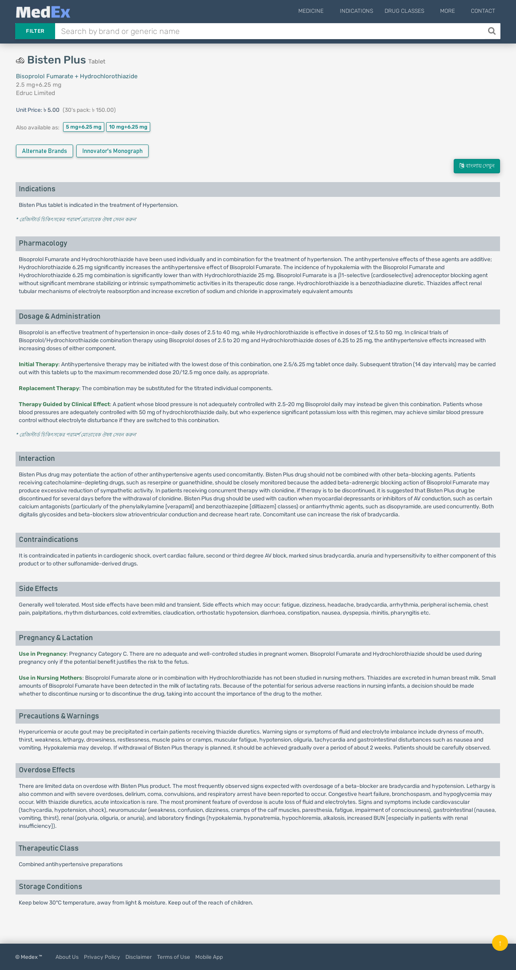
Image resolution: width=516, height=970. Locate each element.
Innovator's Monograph (112, 151)
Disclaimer (138, 957)
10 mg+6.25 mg (128, 127)
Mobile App (209, 957)
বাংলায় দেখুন (476, 166)
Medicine (324, 11)
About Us (67, 957)
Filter (35, 31)
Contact (483, 11)
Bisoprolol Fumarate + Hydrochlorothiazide (76, 76)
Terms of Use (173, 957)
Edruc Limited (35, 93)
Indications (365, 11)
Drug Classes (413, 11)
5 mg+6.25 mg (83, 127)
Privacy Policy (102, 957)
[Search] (492, 31)
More (452, 11)
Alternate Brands (44, 151)
